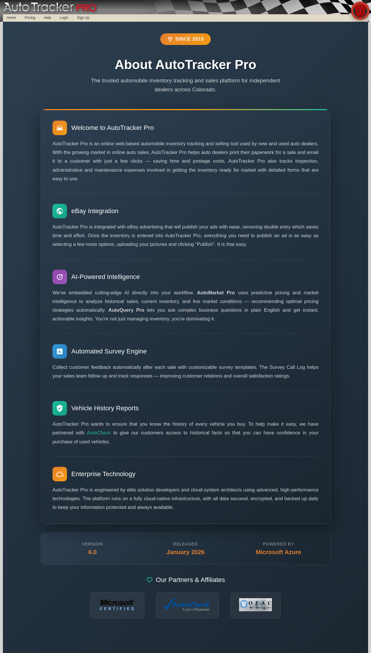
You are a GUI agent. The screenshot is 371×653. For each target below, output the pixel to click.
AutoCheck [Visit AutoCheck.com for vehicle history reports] (99, 433)
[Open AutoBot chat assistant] (360, 10)
